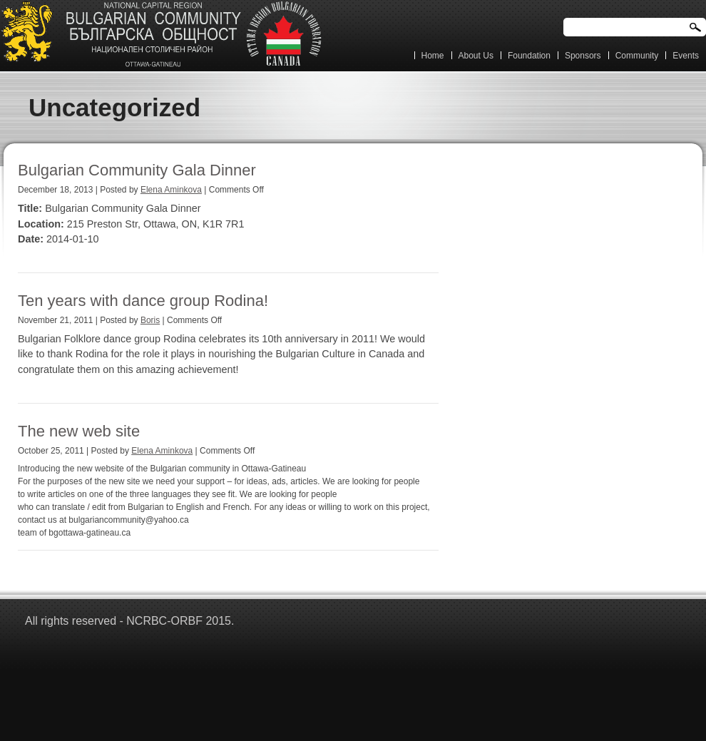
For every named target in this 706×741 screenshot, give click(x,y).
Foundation (529, 56)
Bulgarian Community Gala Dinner (137, 170)
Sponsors (583, 56)
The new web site (79, 431)
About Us (476, 56)
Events (685, 56)
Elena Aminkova (171, 190)
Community (637, 56)
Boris (150, 320)
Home (432, 56)
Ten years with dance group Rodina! (143, 301)
